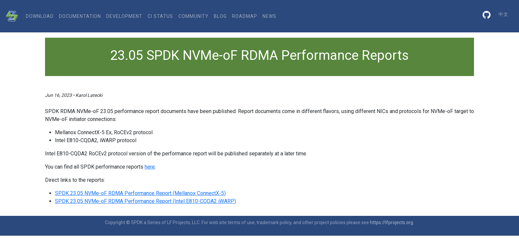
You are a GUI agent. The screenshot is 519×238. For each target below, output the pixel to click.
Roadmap (244, 16)
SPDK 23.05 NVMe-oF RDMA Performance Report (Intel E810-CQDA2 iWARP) (145, 201)
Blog (220, 16)
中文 (503, 14)
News (269, 16)
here (150, 167)
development (124, 16)
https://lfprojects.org (391, 222)
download (40, 16)
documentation (80, 16)
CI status (160, 16)
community (193, 16)
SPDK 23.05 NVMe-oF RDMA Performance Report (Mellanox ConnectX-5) (140, 193)
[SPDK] (10, 16)
